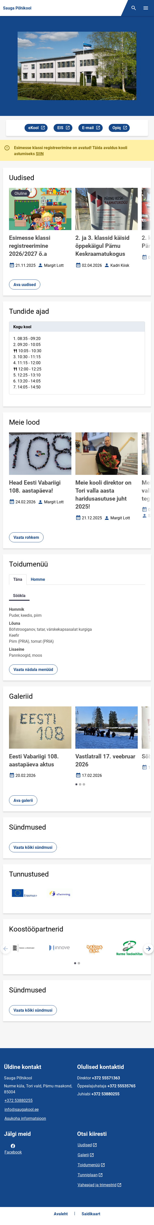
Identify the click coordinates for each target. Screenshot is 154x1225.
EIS (64, 128)
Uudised (85, 1145)
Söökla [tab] (19, 595)
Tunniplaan (88, 1175)
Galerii (83, 1155)
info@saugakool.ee (22, 1109)
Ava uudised (25, 284)
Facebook (13, 1149)
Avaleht (61, 1214)
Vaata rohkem (26, 537)
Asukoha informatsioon (25, 1118)
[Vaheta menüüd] (146, 8)
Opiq (121, 128)
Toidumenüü (89, 1165)
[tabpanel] (77, 357)
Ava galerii (23, 800)
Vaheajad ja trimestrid (97, 1185)
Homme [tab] (38, 579)
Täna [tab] (17, 579)
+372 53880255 (19, 1100)
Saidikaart (91, 1214)
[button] (76, 784)
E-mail (92, 128)
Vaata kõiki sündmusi (33, 847)
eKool (38, 128)
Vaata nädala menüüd (33, 669)
